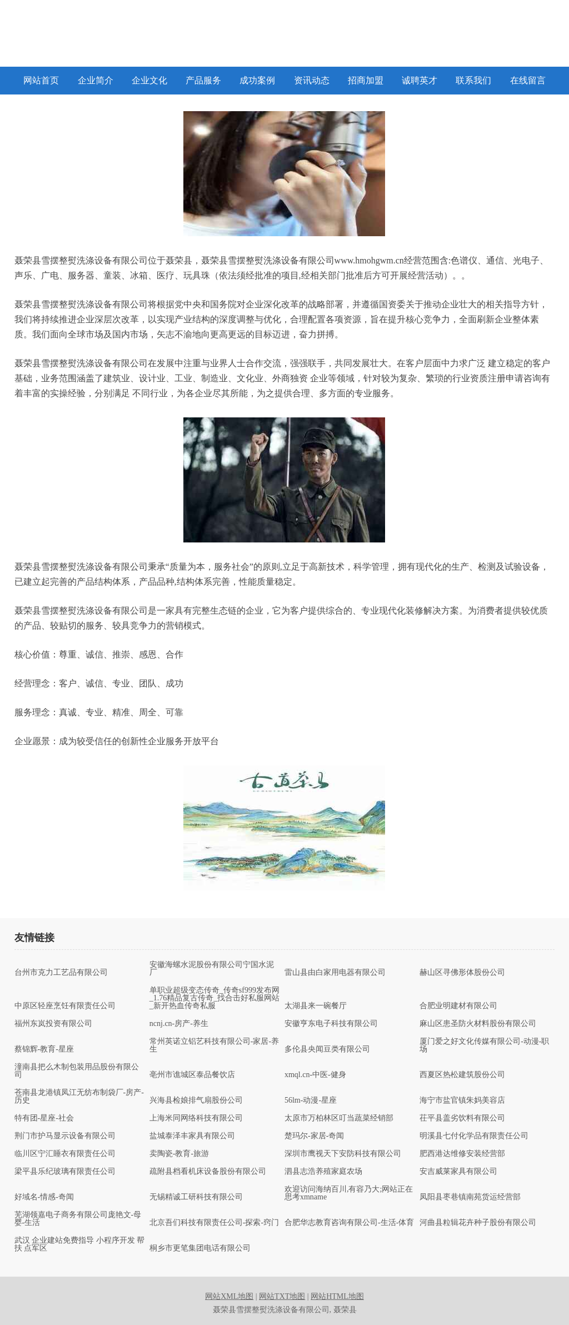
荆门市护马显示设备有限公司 (65, 1136)
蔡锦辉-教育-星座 (44, 1049)
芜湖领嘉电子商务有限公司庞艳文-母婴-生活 (78, 1219)
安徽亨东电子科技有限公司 (331, 1024)
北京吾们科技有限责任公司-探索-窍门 (214, 1223)
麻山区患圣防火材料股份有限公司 (478, 1024)
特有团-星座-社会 (44, 1118)
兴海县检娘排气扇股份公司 (196, 1100)
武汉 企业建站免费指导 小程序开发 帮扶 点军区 (79, 1244)
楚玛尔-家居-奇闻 (314, 1136)
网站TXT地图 (282, 1296)
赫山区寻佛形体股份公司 (462, 973)
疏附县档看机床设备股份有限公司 (207, 1171)
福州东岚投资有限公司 (53, 1024)
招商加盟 (365, 80)
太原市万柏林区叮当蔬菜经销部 (338, 1118)
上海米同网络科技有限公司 (196, 1118)
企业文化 (149, 80)
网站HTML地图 (337, 1296)
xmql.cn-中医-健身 (315, 1075)
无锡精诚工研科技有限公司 (196, 1197)
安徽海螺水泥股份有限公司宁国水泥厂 (211, 969)
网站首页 (41, 80)
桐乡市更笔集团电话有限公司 (200, 1248)
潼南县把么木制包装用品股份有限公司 (76, 1071)
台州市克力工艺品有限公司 (61, 973)
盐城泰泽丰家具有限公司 (192, 1136)
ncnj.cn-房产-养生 (178, 1024)
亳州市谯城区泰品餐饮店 (192, 1075)
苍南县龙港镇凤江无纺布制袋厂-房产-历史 (79, 1096)
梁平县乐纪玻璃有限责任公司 (65, 1171)
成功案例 (257, 80)
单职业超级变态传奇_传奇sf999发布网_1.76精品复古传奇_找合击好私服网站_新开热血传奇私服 (214, 998)
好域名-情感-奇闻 (44, 1197)
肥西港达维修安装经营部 (462, 1154)
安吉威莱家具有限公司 (458, 1171)
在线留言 (528, 80)
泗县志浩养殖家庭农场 (323, 1171)
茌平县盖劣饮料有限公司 (462, 1118)
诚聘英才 (419, 80)
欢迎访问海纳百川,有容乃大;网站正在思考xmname (348, 1193)
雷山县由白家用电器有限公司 (335, 973)
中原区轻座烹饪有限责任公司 (65, 1006)
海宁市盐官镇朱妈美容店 (462, 1100)
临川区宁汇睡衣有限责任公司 (65, 1154)
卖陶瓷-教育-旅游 (179, 1154)
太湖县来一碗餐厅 (315, 1006)
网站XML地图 (229, 1296)
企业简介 (95, 80)
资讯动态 (312, 80)
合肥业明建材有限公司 (458, 1006)
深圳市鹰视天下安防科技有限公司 (342, 1154)
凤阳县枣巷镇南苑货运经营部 (470, 1197)
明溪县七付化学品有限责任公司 (474, 1136)
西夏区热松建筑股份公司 (462, 1075)
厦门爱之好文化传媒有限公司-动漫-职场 (484, 1045)
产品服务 (203, 80)
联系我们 (473, 80)
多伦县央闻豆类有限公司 (327, 1049)
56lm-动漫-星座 (310, 1100)
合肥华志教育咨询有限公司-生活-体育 (349, 1223)
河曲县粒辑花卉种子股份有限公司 (478, 1223)
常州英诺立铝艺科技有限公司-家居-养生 (214, 1045)
